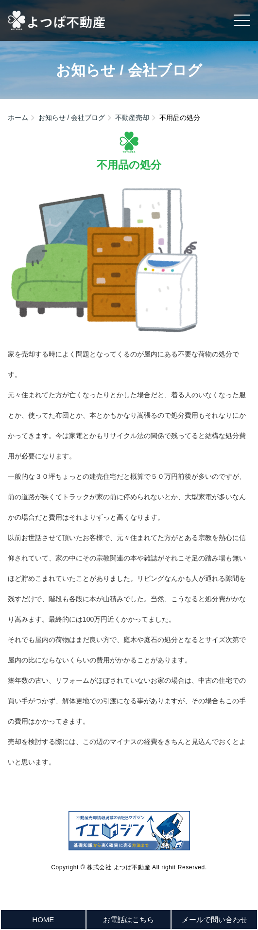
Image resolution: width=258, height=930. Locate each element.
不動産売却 (132, 117)
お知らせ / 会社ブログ (71, 117)
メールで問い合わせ (214, 919)
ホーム (18, 117)
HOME (43, 919)
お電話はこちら (128, 919)
